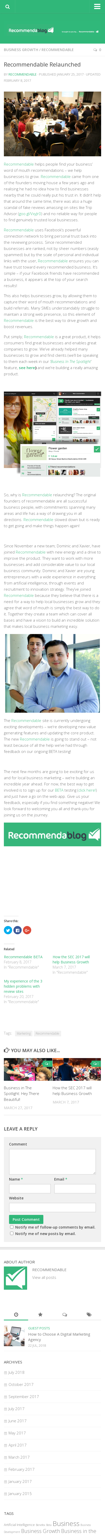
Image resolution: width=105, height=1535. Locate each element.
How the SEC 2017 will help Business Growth (71, 959)
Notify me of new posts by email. (45, 1233)
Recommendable (58, 49)
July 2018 (17, 1372)
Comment (18, 1144)
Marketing (24, 1033)
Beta (49, 1525)
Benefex (40, 1525)
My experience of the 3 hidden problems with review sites (23, 986)
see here (27, 367)
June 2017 (18, 1420)
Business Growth (21, 49)
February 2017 (22, 1469)
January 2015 (20, 1493)
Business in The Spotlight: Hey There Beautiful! (21, 1093)
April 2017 (18, 1445)
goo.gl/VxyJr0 (30, 213)
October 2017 (21, 1384)
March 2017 (19, 1457)
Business (66, 1523)
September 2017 (24, 1396)
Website (16, 1198)
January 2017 (20, 1481)
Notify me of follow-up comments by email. (55, 1227)
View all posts (44, 1277)
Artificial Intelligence (19, 1524)
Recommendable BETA (23, 956)
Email (60, 1179)
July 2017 (17, 1408)
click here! (87, 790)
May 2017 (17, 1432)
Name (16, 1179)
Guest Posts (39, 1328)
